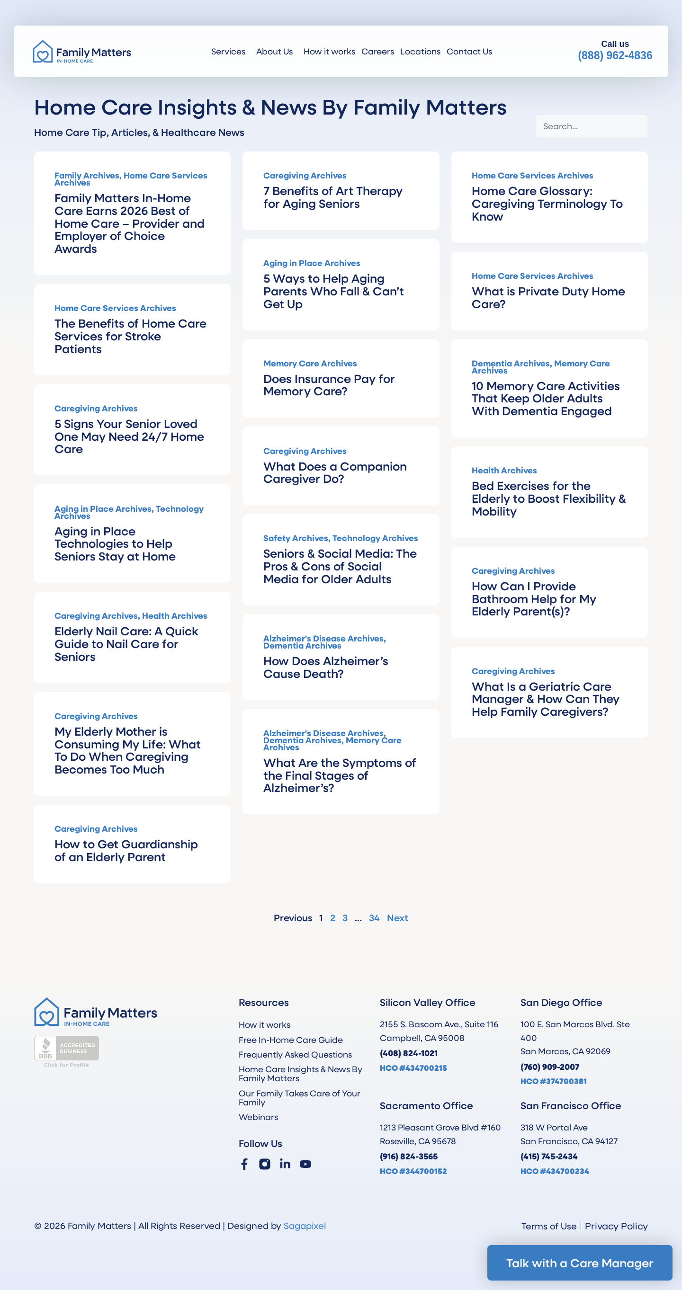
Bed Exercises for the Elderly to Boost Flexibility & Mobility (549, 498)
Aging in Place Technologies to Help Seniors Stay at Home (115, 543)
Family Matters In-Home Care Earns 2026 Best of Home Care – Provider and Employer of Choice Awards (129, 222)
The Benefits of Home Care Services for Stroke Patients (130, 335)
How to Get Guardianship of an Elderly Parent (126, 850)
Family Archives (86, 175)
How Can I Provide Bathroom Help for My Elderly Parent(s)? (534, 598)
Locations (420, 51)
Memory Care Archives (310, 363)
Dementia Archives (511, 363)
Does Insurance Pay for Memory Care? (329, 384)
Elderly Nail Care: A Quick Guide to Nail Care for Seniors (126, 643)
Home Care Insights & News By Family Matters (300, 1073)
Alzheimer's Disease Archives (323, 638)
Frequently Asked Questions (295, 1054)
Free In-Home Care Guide (291, 1039)
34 (374, 917)
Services (230, 51)
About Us (276, 51)
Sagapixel (305, 1225)
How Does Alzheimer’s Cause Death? (325, 666)
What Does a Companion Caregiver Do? (335, 472)
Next (397, 917)
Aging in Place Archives (311, 262)
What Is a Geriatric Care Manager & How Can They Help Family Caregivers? (545, 699)
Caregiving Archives (305, 175)
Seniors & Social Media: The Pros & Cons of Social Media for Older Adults (340, 566)
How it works (329, 51)
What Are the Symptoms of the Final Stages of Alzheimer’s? (339, 775)
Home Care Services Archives (130, 178)
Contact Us (469, 51)
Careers (377, 51)
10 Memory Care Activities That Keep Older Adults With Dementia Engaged (546, 398)
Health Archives (504, 470)
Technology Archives (375, 537)
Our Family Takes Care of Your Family (299, 1097)
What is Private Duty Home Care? (548, 297)
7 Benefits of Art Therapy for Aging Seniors (333, 196)
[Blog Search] (592, 126)
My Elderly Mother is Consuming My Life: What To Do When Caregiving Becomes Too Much (127, 750)
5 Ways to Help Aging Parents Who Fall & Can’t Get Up (333, 290)
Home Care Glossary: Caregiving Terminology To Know (547, 203)
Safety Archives (295, 537)
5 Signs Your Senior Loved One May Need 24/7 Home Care (129, 436)
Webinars (258, 1116)
